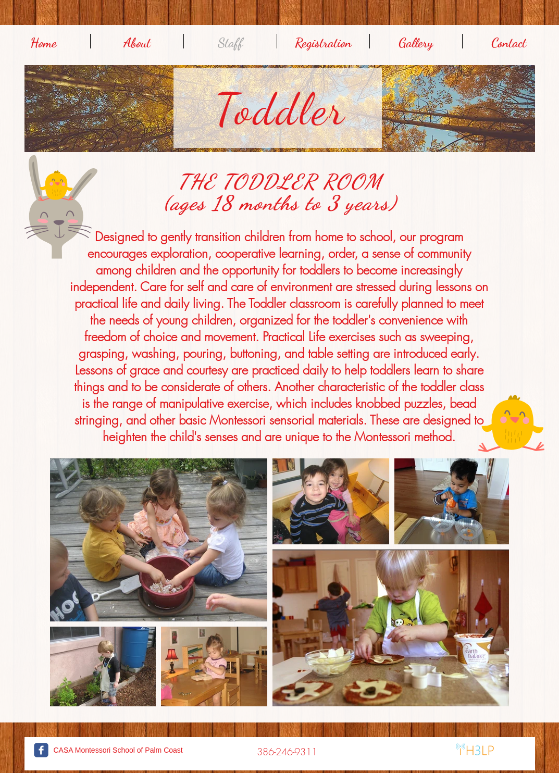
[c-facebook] (41, 750)
